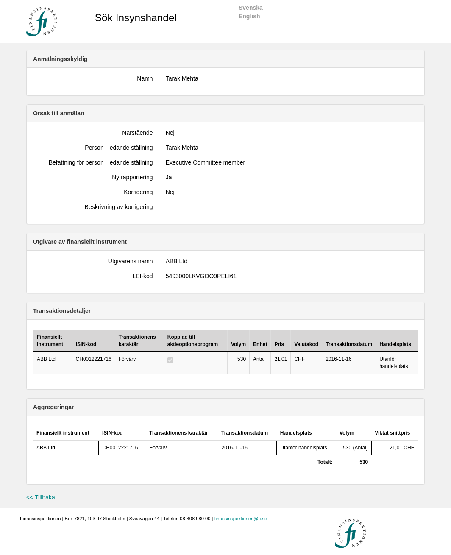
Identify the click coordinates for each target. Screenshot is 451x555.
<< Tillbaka (40, 497)
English (249, 16)
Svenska (251, 7)
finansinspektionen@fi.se (240, 518)
